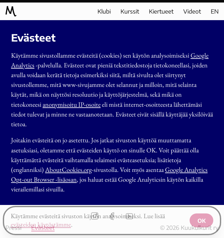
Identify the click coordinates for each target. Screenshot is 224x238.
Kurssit (130, 11)
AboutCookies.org (68, 169)
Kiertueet (161, 11)
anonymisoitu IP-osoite (72, 104)
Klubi (104, 11)
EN (215, 11)
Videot (192, 11)
